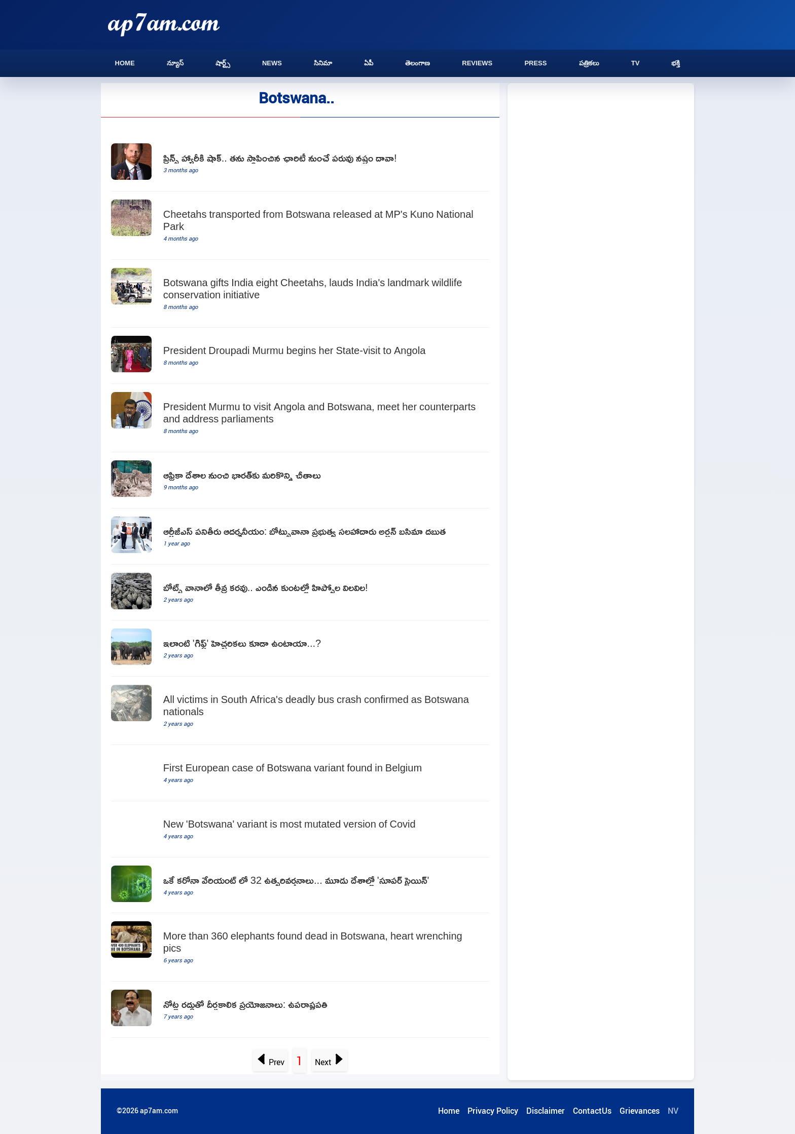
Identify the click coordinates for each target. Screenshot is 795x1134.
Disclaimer (545, 1110)
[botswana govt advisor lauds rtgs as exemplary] (300, 537)
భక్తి (675, 63)
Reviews (477, 63)
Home (125, 63)
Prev (270, 1062)
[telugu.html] (300, 1010)
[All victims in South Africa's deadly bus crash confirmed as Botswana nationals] (300, 711)
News (272, 63)
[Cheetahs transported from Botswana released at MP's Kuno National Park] (300, 225)
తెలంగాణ (417, 63)
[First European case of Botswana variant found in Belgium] (300, 773)
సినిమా (323, 63)
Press (535, 63)
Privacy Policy (492, 1110)
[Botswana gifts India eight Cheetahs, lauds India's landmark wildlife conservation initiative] (300, 294)
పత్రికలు (589, 63)
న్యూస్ (175, 63)
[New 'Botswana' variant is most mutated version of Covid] (300, 829)
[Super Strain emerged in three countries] (300, 885)
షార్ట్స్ (222, 63)
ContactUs (592, 1110)
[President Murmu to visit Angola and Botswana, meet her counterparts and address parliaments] (300, 418)
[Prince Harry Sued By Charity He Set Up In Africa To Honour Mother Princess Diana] (300, 163)
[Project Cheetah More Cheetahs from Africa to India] (300, 480)
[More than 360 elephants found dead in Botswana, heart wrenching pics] (300, 947)
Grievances (640, 1110)
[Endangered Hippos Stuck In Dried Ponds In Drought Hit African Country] (300, 593)
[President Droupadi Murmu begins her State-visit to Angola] (300, 356)
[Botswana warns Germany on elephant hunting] (300, 648)
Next (329, 1062)
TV (635, 63)
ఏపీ (368, 63)
